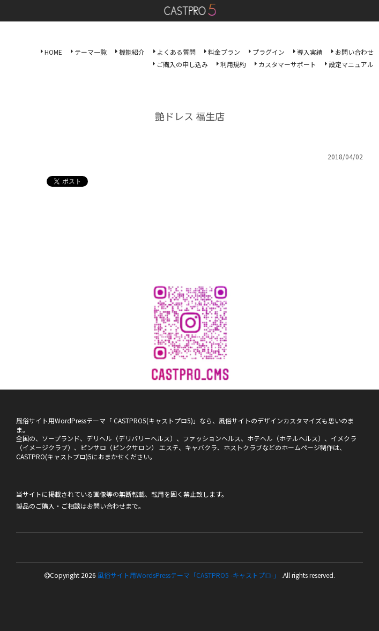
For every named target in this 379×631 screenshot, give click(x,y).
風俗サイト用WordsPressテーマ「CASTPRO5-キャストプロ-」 (189, 10)
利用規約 (233, 64)
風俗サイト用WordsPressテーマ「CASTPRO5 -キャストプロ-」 (188, 574)
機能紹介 (132, 51)
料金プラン (224, 51)
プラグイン (268, 51)
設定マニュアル (351, 64)
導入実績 (310, 51)
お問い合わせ (354, 51)
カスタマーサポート (287, 64)
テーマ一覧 (91, 51)
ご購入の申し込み (182, 64)
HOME (53, 51)
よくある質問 (176, 51)
